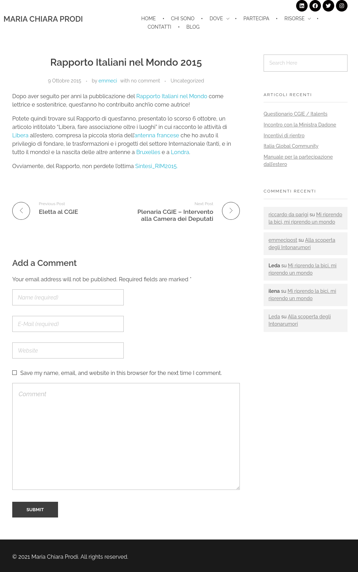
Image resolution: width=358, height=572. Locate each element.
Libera (20, 135)
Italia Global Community (291, 146)
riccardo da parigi (288, 214)
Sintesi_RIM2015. (156, 166)
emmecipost (282, 240)
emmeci (108, 81)
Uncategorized (187, 81)
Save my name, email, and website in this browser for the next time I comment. (121, 373)
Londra (180, 152)
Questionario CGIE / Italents (296, 114)
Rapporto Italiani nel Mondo (172, 96)
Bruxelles (148, 152)
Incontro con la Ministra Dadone (300, 125)
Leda (274, 316)
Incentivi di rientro (284, 135)
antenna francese (156, 135)
